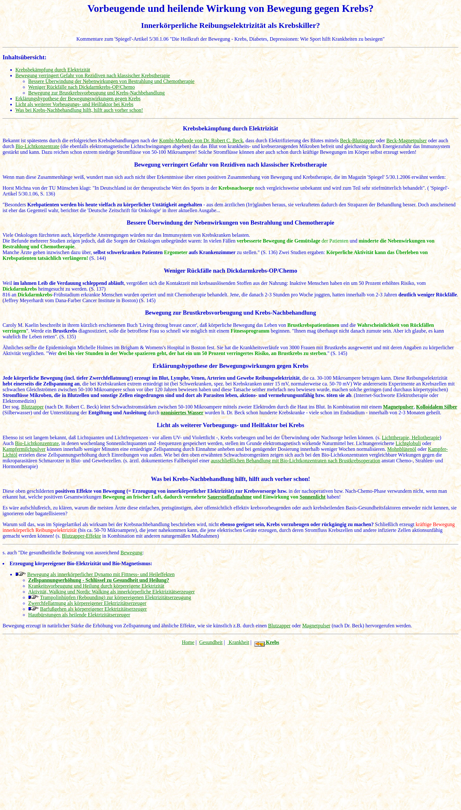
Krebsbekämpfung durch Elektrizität (52, 69)
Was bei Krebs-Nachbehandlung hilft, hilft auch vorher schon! (79, 110)
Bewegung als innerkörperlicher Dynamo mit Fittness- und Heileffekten (100, 574)
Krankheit (238, 642)
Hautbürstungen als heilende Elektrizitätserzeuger (79, 614)
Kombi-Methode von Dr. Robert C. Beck (201, 140)
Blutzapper (32, 406)
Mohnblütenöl (402, 449)
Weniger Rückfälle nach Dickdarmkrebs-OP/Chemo (81, 87)
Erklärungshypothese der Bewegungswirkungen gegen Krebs (78, 98)
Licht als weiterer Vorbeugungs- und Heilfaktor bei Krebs (74, 104)
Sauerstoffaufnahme (229, 497)
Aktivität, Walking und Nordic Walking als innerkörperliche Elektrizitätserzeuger (111, 591)
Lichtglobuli (408, 443)
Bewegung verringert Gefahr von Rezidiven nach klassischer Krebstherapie (92, 75)
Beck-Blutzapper (357, 140)
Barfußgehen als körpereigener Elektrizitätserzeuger (93, 609)
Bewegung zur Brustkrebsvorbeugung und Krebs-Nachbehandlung (96, 92)
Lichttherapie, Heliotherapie (411, 437)
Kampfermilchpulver (24, 449)
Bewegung (131, 552)
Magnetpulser (316, 625)
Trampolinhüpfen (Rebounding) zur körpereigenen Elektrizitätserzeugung (115, 597)
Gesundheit (210, 642)
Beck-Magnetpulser (406, 140)
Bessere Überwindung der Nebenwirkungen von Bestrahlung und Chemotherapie (111, 81)
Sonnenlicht (313, 497)
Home (188, 642)
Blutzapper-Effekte (81, 536)
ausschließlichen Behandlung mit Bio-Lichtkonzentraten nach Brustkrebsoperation (295, 460)
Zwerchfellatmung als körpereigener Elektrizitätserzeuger (87, 603)
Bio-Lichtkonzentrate (37, 146)
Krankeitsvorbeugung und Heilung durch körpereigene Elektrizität (96, 586)
